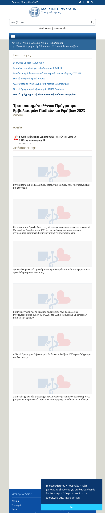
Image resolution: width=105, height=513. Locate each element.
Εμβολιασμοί (56, 43)
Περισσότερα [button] (72, 497)
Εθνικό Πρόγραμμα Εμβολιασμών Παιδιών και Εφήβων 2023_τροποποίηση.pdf (53, 138)
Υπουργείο (17, 505)
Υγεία (25, 43)
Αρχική (15, 43)
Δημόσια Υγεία (38, 43)
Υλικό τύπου (45, 28)
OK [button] (71, 507)
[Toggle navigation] (13, 36)
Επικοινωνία (59, 28)
